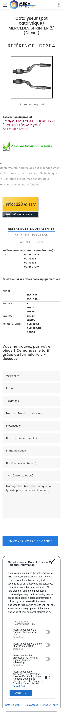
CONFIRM (20, 693)
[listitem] (31, 622)
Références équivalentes (31, 228)
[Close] (54, 562)
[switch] (47, 632)
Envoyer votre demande (30, 541)
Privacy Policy (50, 705)
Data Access (31, 705)
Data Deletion (12, 705)
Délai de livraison (31, 235)
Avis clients (31, 242)
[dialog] (31, 633)
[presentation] (28, 524)
